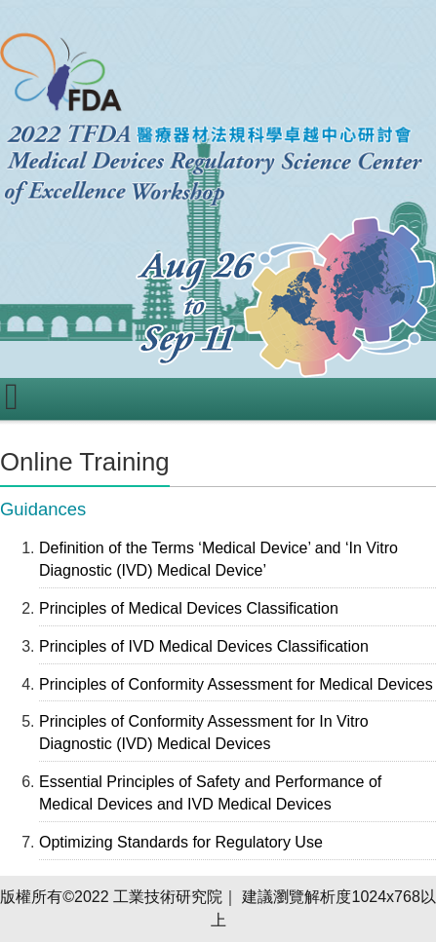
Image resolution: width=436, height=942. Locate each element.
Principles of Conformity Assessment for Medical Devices (236, 684)
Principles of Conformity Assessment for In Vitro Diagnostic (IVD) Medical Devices (204, 732)
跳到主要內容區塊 (62, 10)
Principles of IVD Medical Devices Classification (204, 646)
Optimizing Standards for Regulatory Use (181, 842)
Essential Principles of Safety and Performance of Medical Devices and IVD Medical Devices (210, 792)
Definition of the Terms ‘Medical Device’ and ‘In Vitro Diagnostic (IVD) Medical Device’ (218, 559)
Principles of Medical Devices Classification (188, 608)
